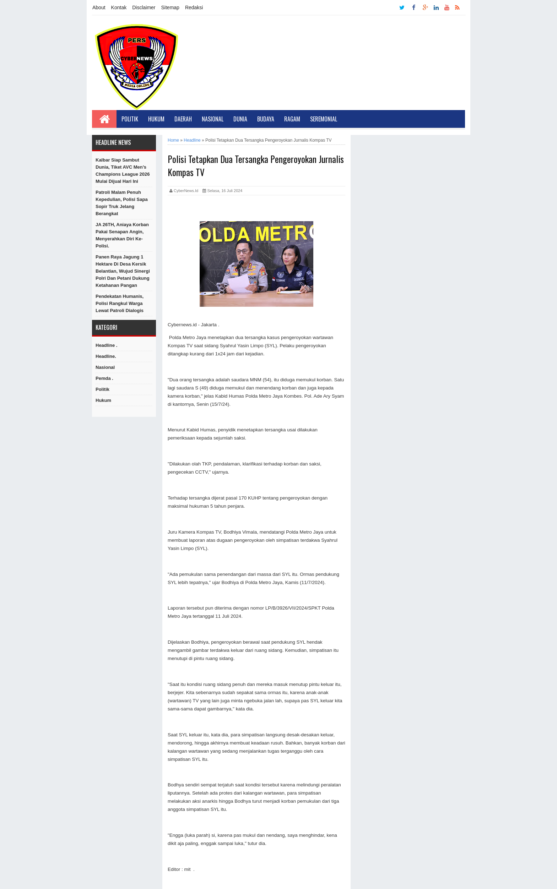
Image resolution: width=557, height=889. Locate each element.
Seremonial (323, 119)
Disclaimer (143, 7)
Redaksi (194, 7)
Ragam (292, 119)
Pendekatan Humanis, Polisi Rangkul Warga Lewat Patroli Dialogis (120, 303)
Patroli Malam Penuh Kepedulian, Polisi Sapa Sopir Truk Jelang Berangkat (122, 203)
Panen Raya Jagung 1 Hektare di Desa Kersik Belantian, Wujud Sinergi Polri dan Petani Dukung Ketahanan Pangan (123, 271)
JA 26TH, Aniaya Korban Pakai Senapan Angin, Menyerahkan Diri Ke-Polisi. (122, 235)
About (99, 7)
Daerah (183, 119)
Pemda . (104, 378)
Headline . (106, 345)
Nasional (212, 119)
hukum (103, 400)
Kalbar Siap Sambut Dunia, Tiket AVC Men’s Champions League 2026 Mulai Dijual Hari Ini (123, 170)
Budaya (265, 119)
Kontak (119, 7)
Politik (129, 119)
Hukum (156, 119)
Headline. (106, 356)
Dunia (240, 119)
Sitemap (170, 7)
